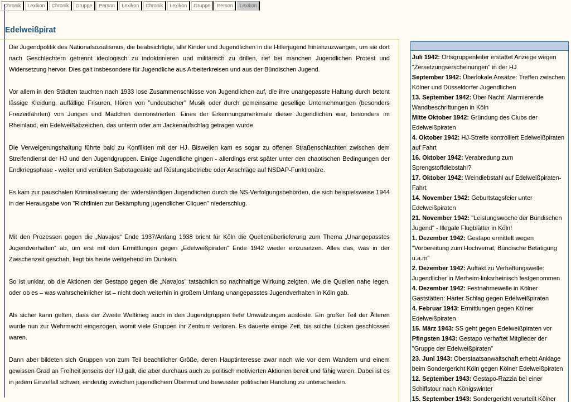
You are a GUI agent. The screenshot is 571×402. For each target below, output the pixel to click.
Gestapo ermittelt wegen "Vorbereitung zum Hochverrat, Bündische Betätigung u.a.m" (484, 247)
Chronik (12, 5)
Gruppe (84, 5)
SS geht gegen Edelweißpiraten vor (482, 328)
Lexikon (36, 5)
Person (107, 5)
